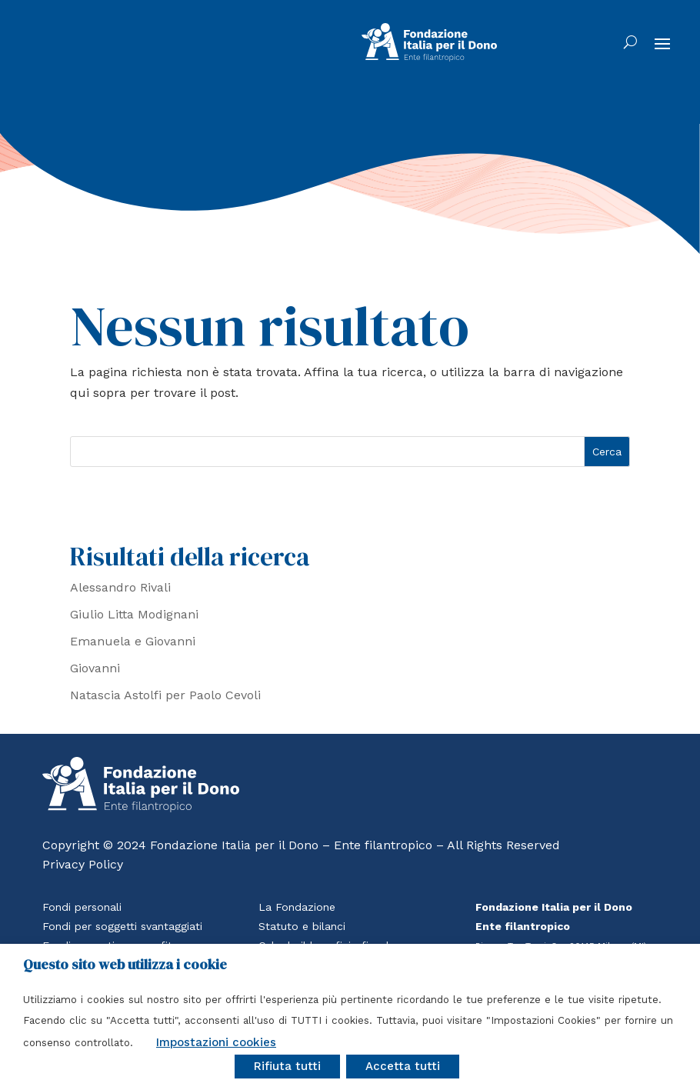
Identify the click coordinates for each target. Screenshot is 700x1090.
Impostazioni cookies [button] (216, 1042)
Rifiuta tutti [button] (287, 1066)
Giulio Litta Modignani (134, 614)
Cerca (607, 451)
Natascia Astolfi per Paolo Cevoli (165, 695)
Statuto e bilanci (301, 926)
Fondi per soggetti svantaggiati (122, 926)
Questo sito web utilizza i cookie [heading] (125, 964)
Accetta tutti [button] (402, 1066)
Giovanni (95, 668)
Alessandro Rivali (120, 587)
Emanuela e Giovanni (132, 641)
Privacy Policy (82, 864)
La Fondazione (296, 907)
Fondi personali (82, 907)
